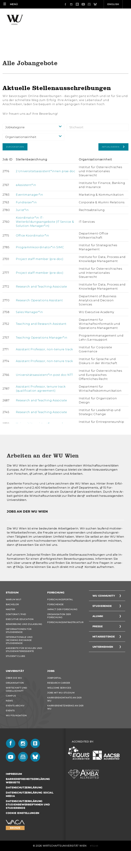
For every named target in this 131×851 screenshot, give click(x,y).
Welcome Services (59, 687)
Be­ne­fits (42, 562)
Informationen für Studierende (19, 630)
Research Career (58, 683)
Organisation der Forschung (59, 616)
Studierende (102, 606)
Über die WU (14, 678)
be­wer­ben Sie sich (32, 544)
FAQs (20, 567)
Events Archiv (15, 705)
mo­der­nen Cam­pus (53, 469)
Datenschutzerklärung (24, 787)
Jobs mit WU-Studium (60, 692)
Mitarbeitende (103, 636)
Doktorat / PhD (16, 614)
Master (10, 609)
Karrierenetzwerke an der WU (65, 707)
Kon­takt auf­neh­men (99, 567)
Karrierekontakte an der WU (64, 699)
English (94, 4)
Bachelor (12, 604)
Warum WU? (13, 599)
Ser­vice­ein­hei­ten (89, 491)
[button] (10, 4)
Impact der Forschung (62, 609)
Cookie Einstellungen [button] (22, 813)
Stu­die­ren (55, 473)
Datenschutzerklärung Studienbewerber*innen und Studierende (28, 804)
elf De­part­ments (86, 487)
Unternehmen (102, 646)
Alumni (97, 616)
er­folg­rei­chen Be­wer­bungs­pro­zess (68, 558)
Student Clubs (15, 656)
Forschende (55, 604)
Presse (97, 626)
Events (10, 710)
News (9, 700)
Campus (11, 695)
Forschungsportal (60, 599)
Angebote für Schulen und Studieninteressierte (24, 649)
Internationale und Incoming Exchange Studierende (19, 640)
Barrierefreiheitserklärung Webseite (28, 781)
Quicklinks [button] (117, 4)
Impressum (14, 773)
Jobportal (54, 678)
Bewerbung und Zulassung (24, 624)
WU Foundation (16, 715)
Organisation (15, 683)
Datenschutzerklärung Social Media (29, 794)
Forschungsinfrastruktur (65, 622)
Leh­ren (38, 473)
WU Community (103, 595)
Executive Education (19, 619)
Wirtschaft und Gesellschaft (16, 689)
